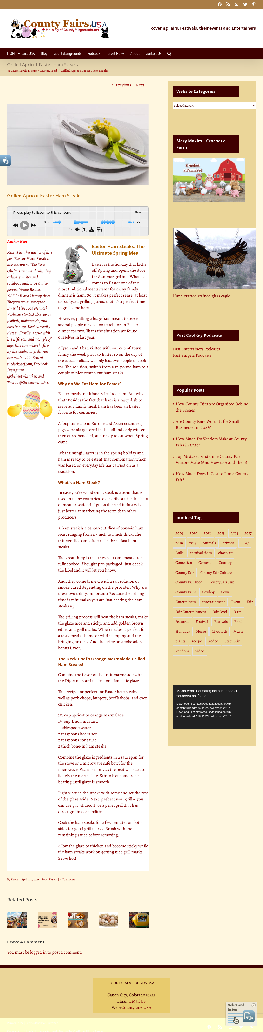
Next (140, 85)
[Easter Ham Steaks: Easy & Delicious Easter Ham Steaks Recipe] (78, 144)
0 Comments (67, 879)
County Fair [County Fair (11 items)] (184, 572)
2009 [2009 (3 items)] (179, 533)
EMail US (137, 1001)
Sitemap (53, 1023)
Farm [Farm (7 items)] (237, 611)
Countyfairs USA (136, 1007)
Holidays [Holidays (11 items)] (182, 631)
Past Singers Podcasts (192, 355)
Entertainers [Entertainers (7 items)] (185, 602)
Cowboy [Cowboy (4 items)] (208, 592)
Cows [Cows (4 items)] (225, 592)
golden (125, 623)
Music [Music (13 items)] (238, 631)
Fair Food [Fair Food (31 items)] (219, 611)
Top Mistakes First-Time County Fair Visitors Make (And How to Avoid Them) (211, 459)
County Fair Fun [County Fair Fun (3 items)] (221, 582)
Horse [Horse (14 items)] (201, 631)
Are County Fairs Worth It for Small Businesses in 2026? (207, 425)
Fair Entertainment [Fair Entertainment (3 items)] (190, 611)
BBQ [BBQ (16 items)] (245, 543)
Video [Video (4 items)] (199, 651)
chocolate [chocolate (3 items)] (225, 552)
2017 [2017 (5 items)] (248, 533)
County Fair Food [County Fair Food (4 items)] (188, 582)
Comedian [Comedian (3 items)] (183, 562)
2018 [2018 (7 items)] (179, 543)
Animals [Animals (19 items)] (209, 543)
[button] (169, 53)
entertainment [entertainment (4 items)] (213, 602)
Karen (14, 879)
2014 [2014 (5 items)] (234, 533)
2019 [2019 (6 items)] (192, 543)
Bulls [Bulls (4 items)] (179, 552)
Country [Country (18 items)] (225, 562)
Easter (53, 879)
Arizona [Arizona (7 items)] (228, 543)
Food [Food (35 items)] (238, 621)
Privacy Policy (15, 1023)
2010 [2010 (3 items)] (193, 533)
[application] (212, 707)
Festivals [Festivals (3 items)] (221, 621)
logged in (38, 952)
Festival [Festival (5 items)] (202, 621)
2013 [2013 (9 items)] (221, 533)
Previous (123, 85)
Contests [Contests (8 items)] (205, 562)
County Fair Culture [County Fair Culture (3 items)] (216, 572)
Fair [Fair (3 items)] (250, 602)
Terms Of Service (36, 1023)
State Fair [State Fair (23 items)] (232, 641)
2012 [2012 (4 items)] (207, 533)
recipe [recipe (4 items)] (197, 641)
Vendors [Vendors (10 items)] (182, 651)
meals (75, 394)
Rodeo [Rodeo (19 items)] (213, 641)
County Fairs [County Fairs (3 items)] (185, 592)
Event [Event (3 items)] (235, 602)
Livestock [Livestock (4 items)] (219, 631)
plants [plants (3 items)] (180, 641)
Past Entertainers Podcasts (196, 349)
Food (44, 879)
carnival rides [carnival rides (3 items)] (201, 552)
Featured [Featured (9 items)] (182, 621)
